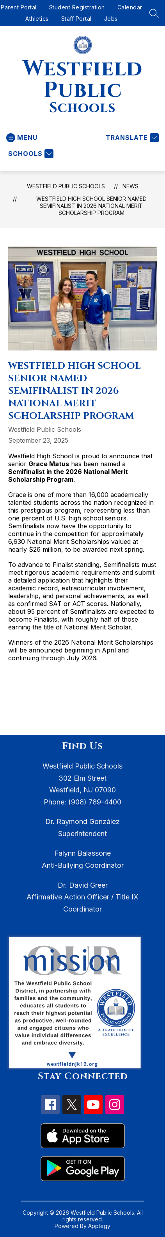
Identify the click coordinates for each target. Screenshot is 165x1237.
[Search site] (154, 13)
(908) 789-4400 (94, 802)
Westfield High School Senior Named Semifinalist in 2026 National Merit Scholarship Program (91, 205)
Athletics (37, 18)
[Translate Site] (131, 138)
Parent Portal (19, 7)
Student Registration (77, 7)
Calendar (129, 7)
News (130, 186)
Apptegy (99, 1226)
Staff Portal (76, 18)
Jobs (111, 18)
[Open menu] (21, 138)
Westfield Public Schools (66, 186)
